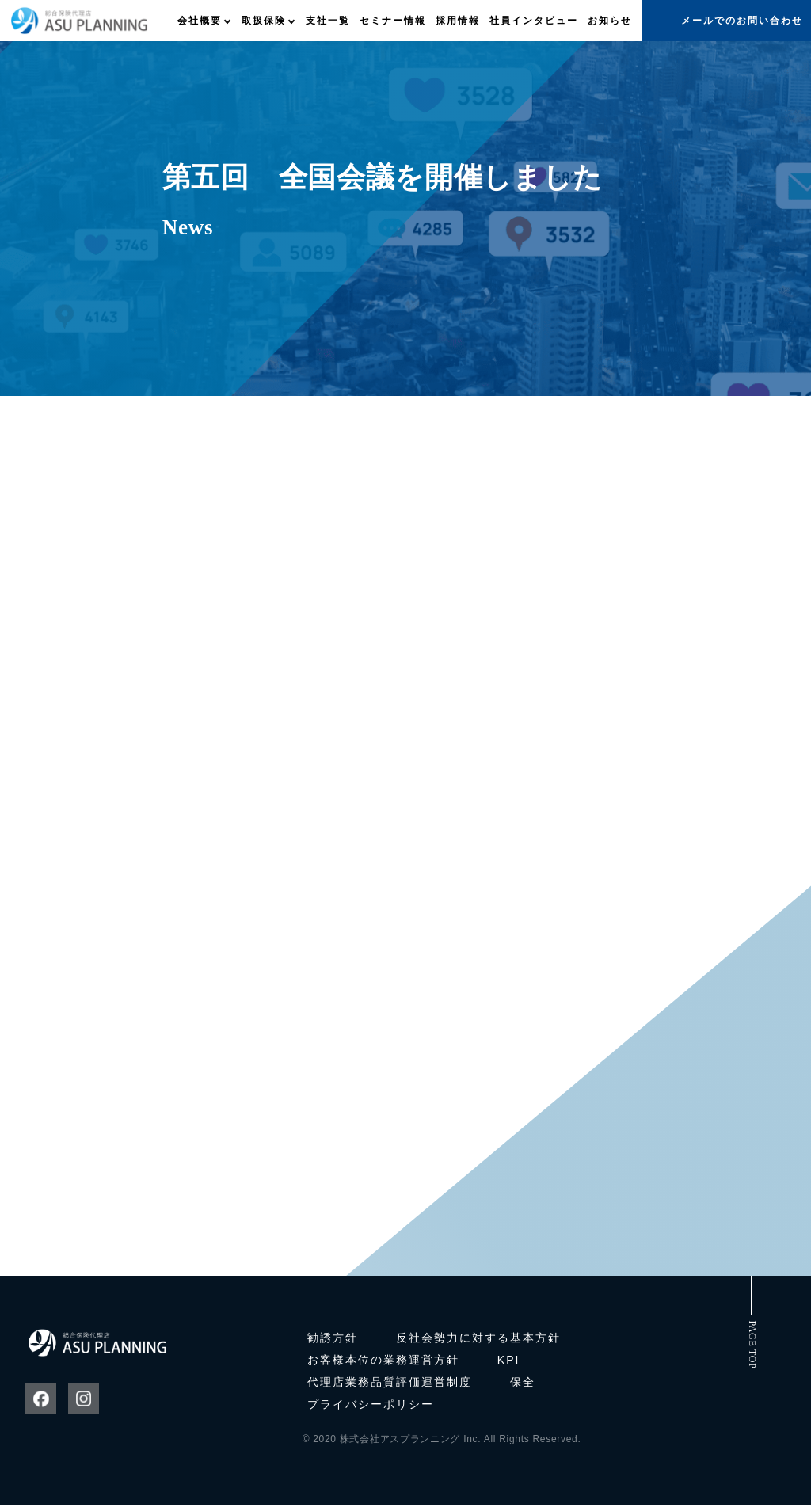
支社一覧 (328, 20)
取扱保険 (264, 20)
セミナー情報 (393, 20)
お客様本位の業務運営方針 (383, 1366)
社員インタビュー (533, 20)
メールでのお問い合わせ (742, 20)
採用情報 (458, 20)
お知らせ (610, 20)
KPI (508, 1366)
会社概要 (199, 20)
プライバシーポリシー (370, 1410)
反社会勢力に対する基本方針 (478, 1344)
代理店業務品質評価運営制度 (389, 1388)
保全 (522, 1388)
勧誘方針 (332, 1344)
